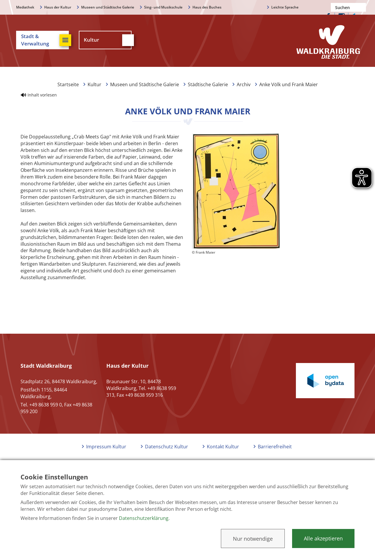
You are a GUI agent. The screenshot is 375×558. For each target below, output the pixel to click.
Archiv (243, 84)
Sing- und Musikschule (163, 7)
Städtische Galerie (208, 84)
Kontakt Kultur (223, 446)
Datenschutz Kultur (166, 446)
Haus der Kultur (57, 7)
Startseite (68, 84)
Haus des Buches (206, 7)
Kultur (94, 84)
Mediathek (25, 7)
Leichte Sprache (285, 7)
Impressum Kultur (106, 446)
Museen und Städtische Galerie (107, 7)
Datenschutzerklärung (143, 518)
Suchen (361, 7)
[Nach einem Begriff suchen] (348, 7)
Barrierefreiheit (275, 446)
